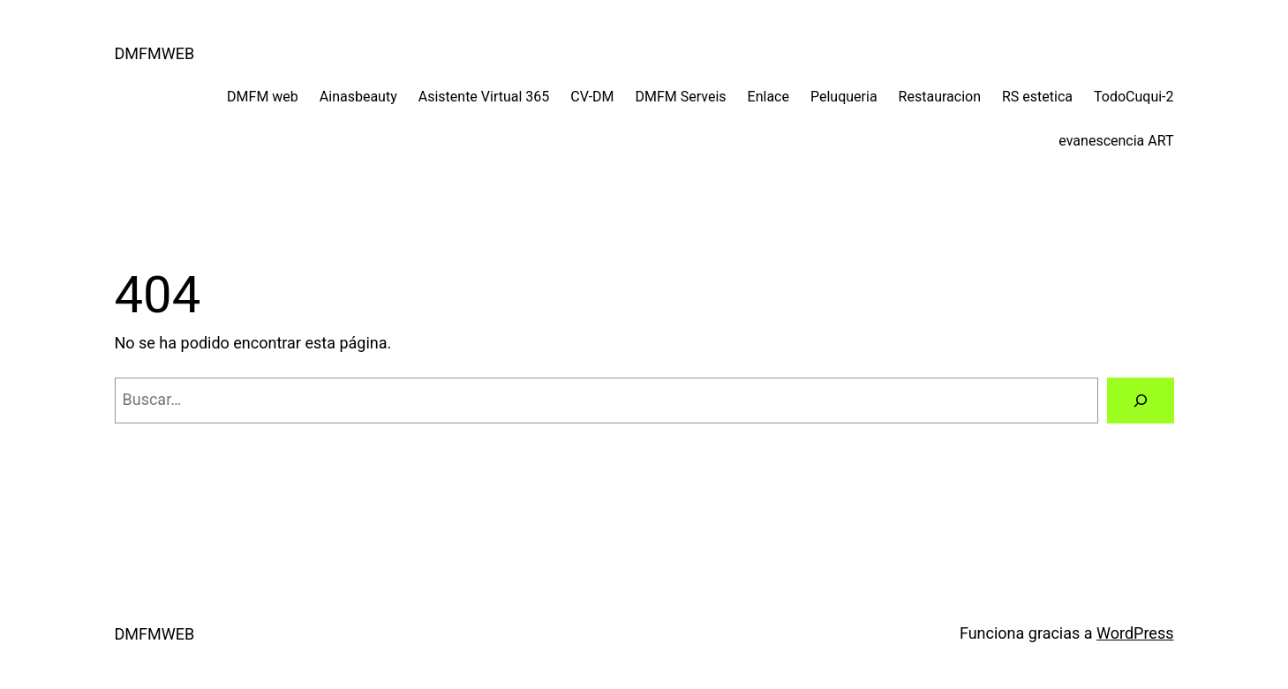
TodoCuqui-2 (1134, 96)
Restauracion (940, 96)
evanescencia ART (1115, 140)
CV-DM (592, 96)
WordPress (1134, 633)
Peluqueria (843, 96)
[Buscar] (1140, 400)
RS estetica (1037, 96)
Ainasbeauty (358, 96)
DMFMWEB (155, 53)
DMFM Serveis (681, 96)
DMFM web (262, 96)
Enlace (768, 96)
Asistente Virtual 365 (484, 96)
